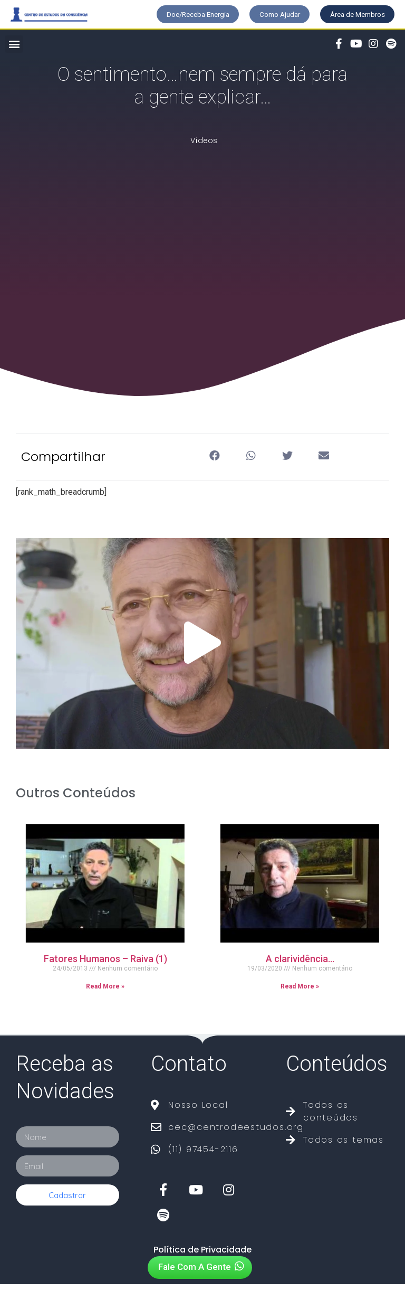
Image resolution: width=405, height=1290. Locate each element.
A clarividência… (300, 965)
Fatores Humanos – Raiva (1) (105, 965)
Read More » (105, 992)
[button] (167, 15)
